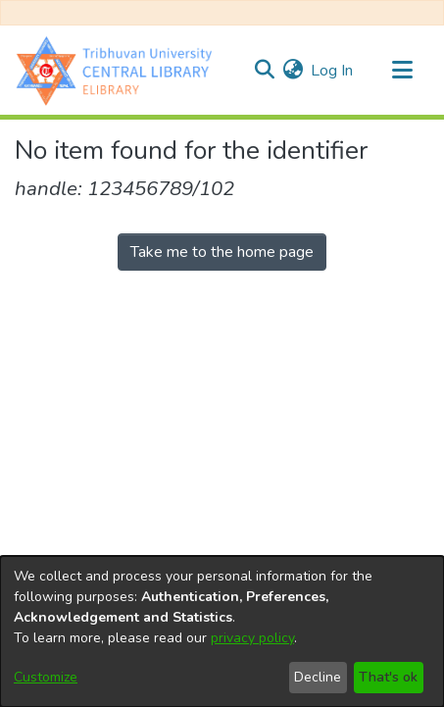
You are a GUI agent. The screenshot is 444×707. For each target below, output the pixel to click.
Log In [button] (333, 70)
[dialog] (222, 631)
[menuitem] (292, 70)
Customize (45, 677)
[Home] (118, 70)
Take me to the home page (222, 252)
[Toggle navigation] (401, 70)
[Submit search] (264, 70)
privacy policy (252, 638)
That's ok (388, 677)
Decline (317, 677)
